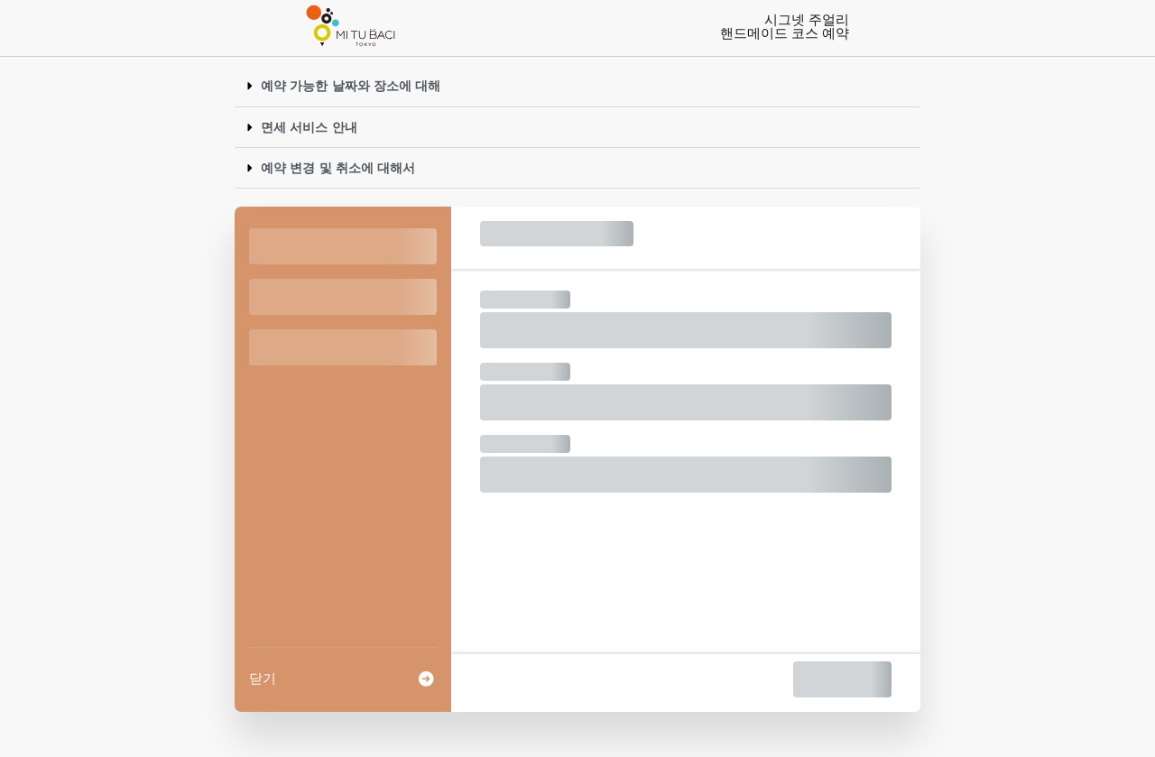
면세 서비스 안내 (308, 127)
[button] (577, 86)
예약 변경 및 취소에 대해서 (337, 168)
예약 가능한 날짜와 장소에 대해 (350, 86)
